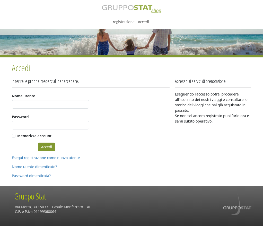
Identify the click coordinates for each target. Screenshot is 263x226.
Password (20, 116)
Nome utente (23, 95)
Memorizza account (34, 135)
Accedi (143, 21)
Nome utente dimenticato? (34, 166)
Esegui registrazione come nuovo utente (46, 157)
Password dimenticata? (31, 175)
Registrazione (124, 21)
